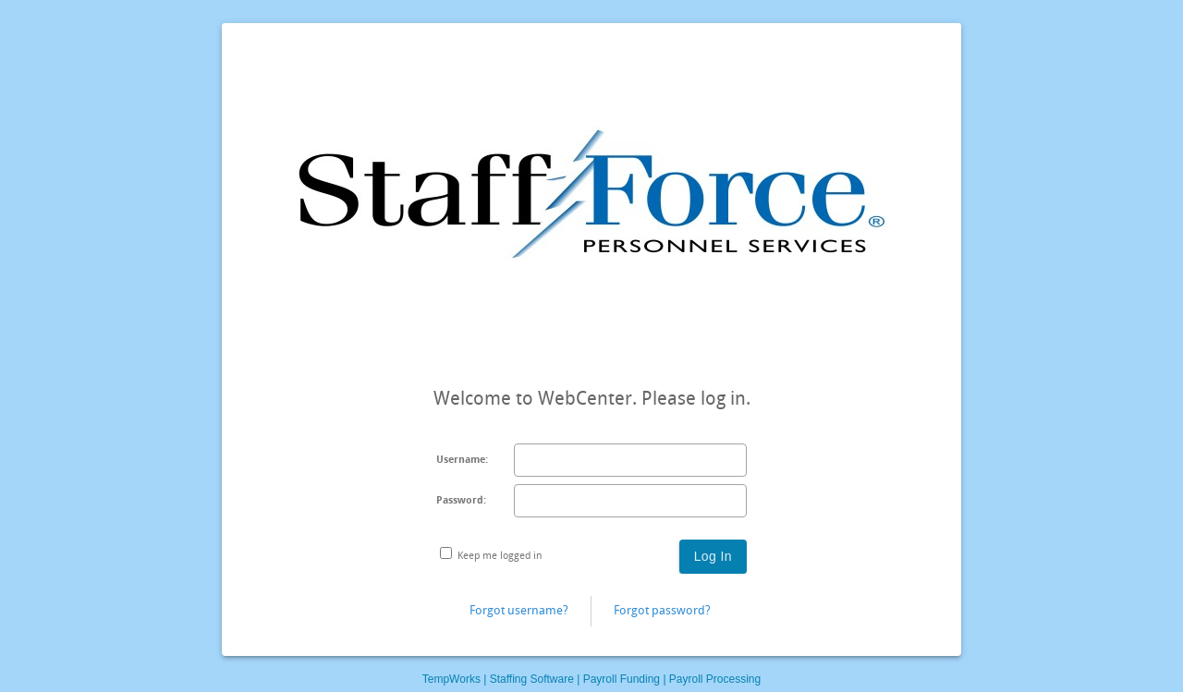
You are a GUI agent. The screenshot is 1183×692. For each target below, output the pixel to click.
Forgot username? (519, 610)
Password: (461, 500)
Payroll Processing (715, 679)
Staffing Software (532, 679)
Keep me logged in (499, 556)
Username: (462, 460)
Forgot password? (662, 610)
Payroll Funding (621, 679)
